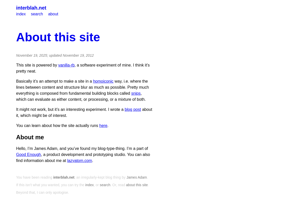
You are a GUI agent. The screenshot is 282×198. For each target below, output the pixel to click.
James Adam (136, 177)
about (53, 14)
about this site (137, 185)
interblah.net (31, 8)
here (103, 125)
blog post (133, 109)
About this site (58, 37)
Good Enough (28, 154)
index (21, 14)
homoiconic (103, 81)
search (37, 14)
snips (135, 93)
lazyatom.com (79, 160)
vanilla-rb (66, 65)
